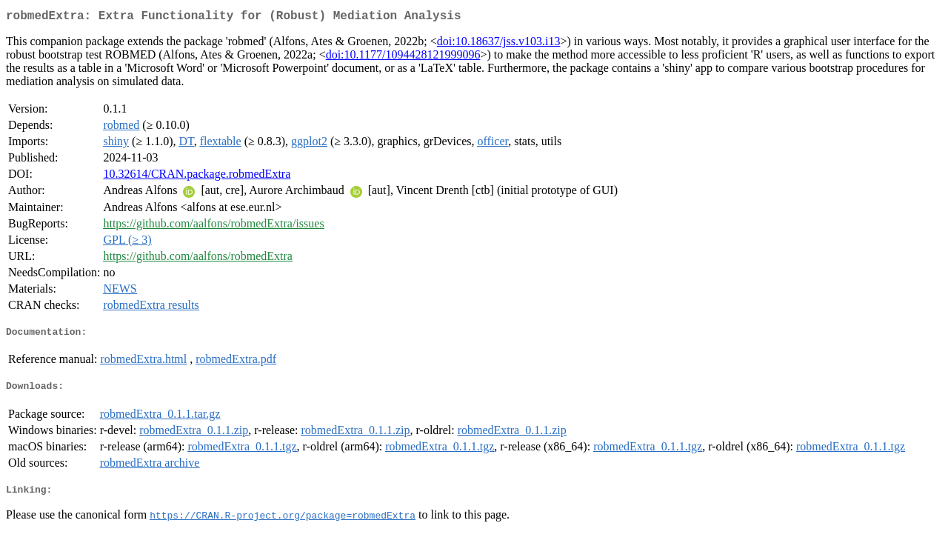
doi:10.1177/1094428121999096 (403, 57)
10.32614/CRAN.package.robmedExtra (196, 176)
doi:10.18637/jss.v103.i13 (499, 44)
